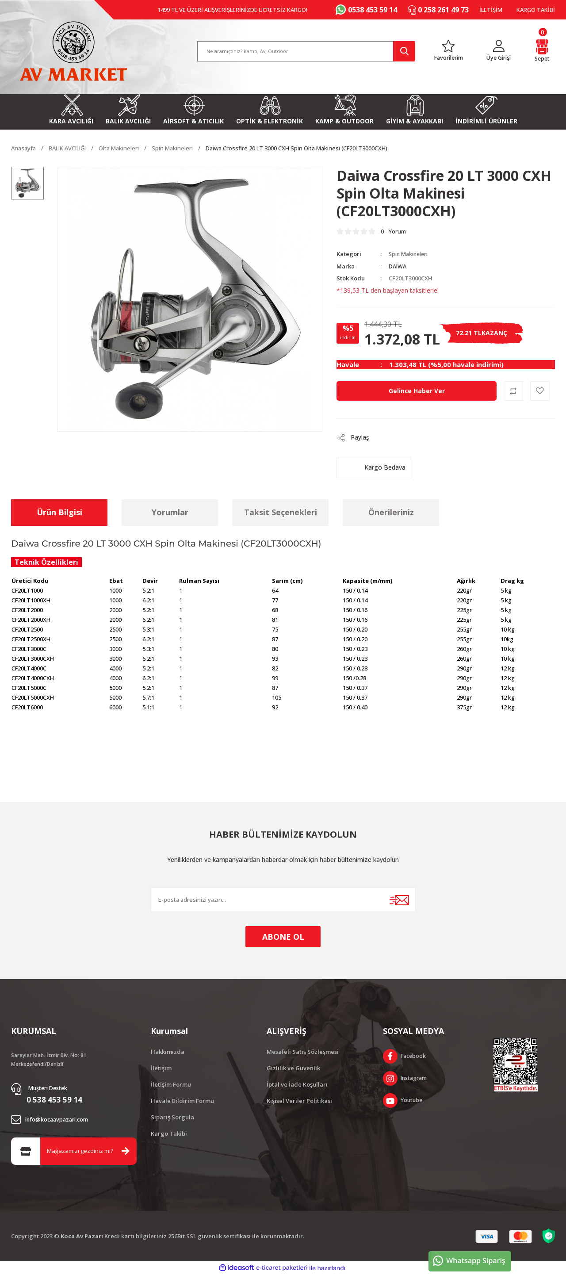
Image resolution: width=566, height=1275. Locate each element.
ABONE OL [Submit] (283, 936)
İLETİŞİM (490, 10)
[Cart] (542, 50)
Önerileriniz (391, 512)
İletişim (161, 1068)
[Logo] (73, 49)
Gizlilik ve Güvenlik (293, 1068)
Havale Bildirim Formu (182, 1101)
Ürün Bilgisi (59, 512)
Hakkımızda (167, 1052)
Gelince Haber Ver (416, 391)
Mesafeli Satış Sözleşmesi (303, 1052)
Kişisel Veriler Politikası (299, 1101)
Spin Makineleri (411, 254)
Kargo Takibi (169, 1133)
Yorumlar (170, 512)
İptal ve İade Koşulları (297, 1084)
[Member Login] (499, 50)
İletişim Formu (171, 1084)
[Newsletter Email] (283, 900)
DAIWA (398, 266)
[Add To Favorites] (540, 391)
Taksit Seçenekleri (280, 512)
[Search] (306, 50)
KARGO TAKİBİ (535, 10)
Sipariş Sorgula (172, 1117)
